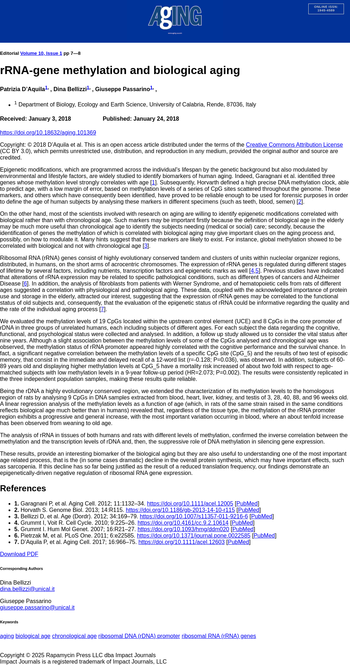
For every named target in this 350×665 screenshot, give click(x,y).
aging (7, 636)
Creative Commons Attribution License (294, 145)
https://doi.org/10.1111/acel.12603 (181, 542)
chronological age (74, 636)
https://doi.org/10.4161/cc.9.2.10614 (183, 523)
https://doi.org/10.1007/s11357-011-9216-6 (194, 516)
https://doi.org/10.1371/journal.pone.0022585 (193, 536)
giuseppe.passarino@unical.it (37, 607)
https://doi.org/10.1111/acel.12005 (190, 504)
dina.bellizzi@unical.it (27, 589)
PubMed (247, 504)
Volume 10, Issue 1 (41, 53)
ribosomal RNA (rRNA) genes (219, 636)
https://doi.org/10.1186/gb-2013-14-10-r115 (180, 510)
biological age (33, 636)
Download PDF (19, 554)
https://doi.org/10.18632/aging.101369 (48, 133)
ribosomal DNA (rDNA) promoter (139, 636)
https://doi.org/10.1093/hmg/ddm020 (183, 529)
